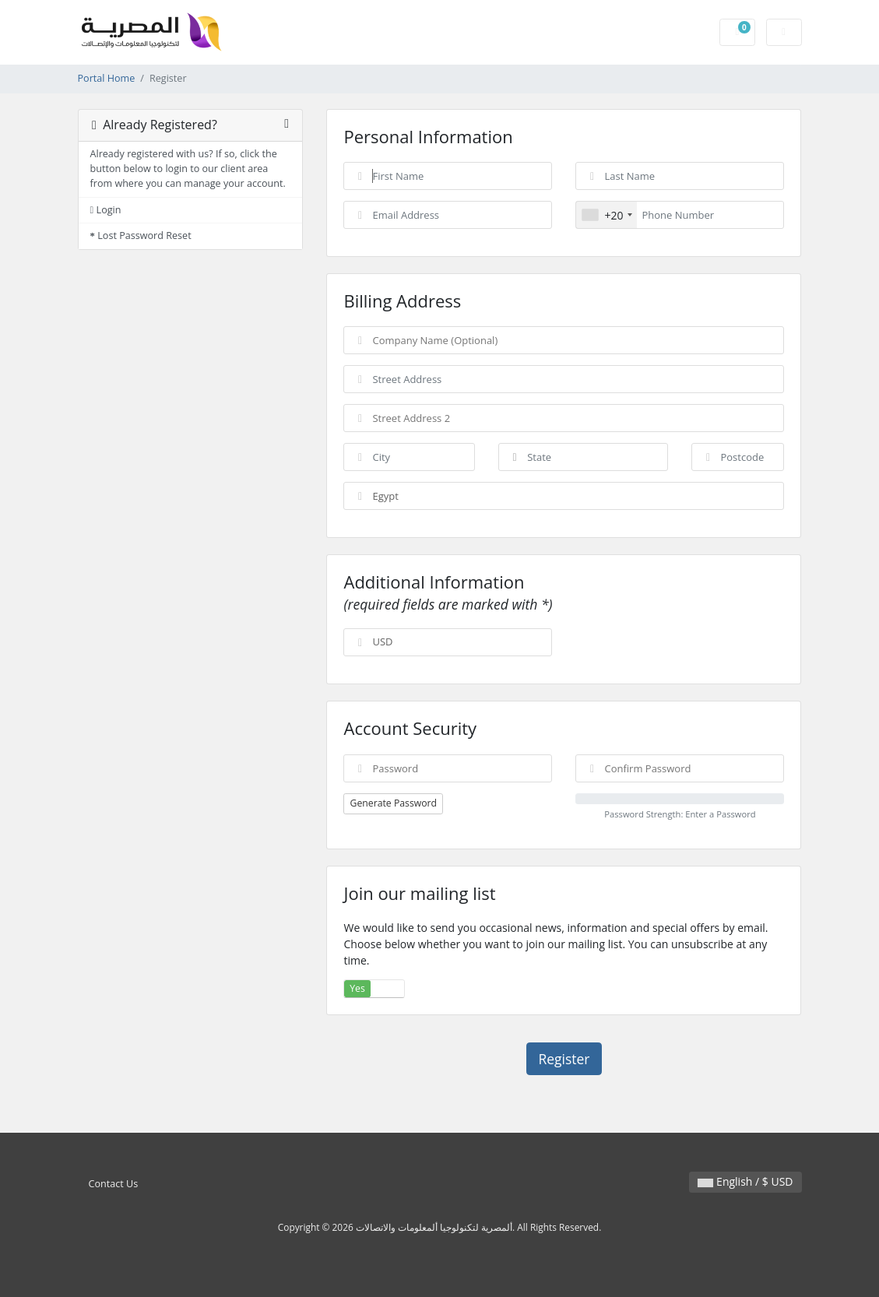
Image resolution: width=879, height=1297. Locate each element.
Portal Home (106, 78)
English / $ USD (745, 1181)
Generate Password (393, 803)
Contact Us (114, 1183)
